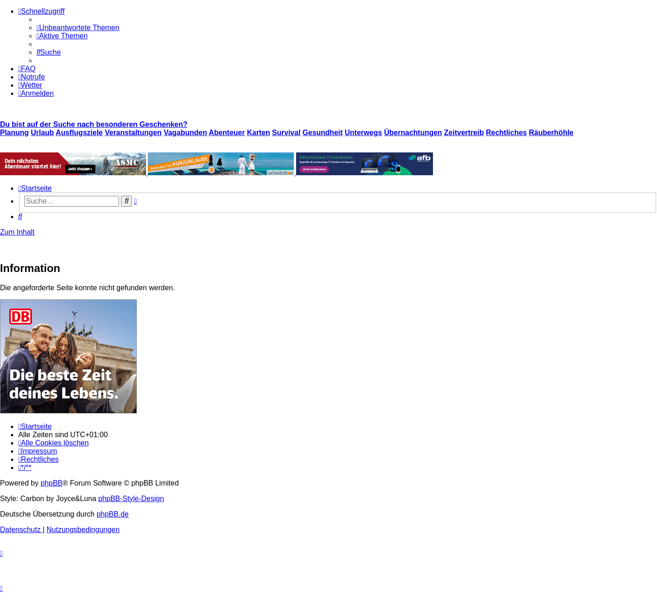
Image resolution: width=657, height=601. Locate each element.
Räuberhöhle (551, 132)
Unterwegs (363, 132)
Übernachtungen (413, 132)
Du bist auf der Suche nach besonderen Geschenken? (94, 124)
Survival (286, 132)
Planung (14, 132)
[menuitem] (78, 27)
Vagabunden (185, 132)
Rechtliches (506, 132)
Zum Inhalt (17, 232)
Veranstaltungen (133, 132)
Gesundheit (322, 132)
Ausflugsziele (79, 132)
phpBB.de (113, 514)
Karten (258, 132)
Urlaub (42, 132)
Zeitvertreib (464, 132)
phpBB (52, 483)
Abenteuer (227, 132)
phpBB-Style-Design (131, 498)
